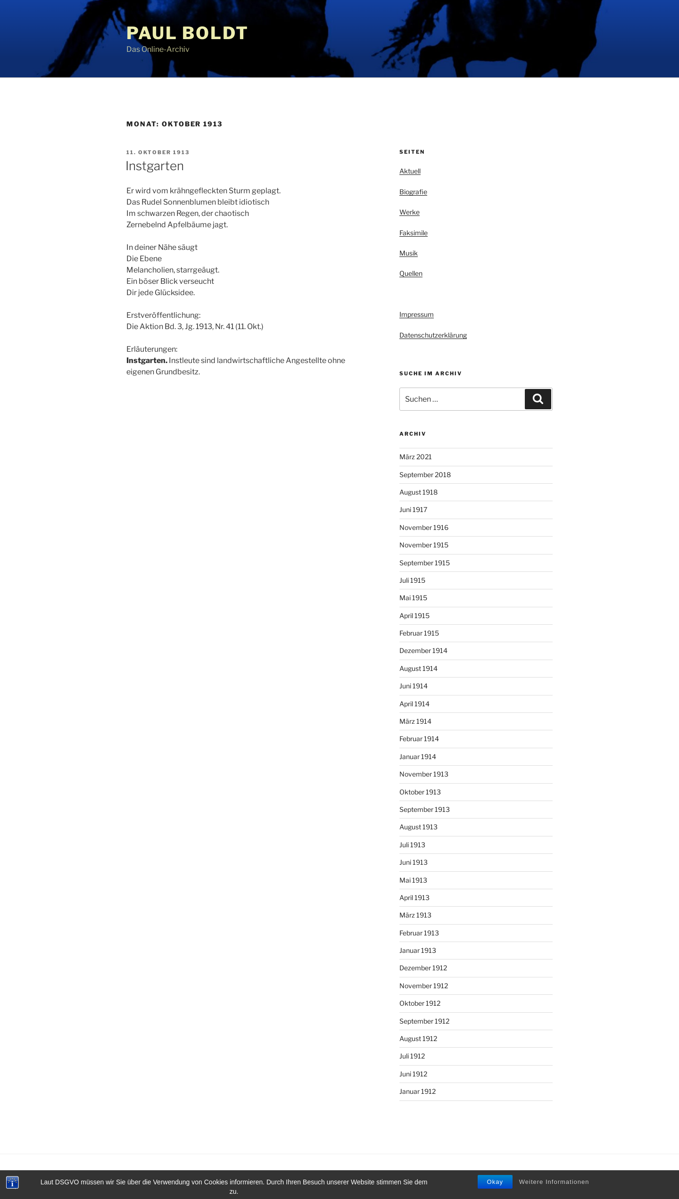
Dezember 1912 (423, 968)
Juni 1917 (413, 509)
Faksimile (413, 233)
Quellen (410, 273)
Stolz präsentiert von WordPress (222, 1177)
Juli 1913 (412, 845)
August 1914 (418, 668)
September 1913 (424, 809)
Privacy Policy (145, 1177)
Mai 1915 (413, 598)
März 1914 (415, 721)
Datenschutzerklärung (433, 335)
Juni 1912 (413, 1074)
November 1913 (423, 774)
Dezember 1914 (423, 650)
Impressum (416, 314)
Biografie (413, 192)
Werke (409, 212)
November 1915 (423, 545)
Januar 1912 (417, 1091)
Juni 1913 (413, 862)
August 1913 (418, 827)
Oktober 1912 (419, 1003)
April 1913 (414, 897)
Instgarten (154, 165)
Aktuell (410, 171)
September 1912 (424, 1021)
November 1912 (423, 986)
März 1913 (415, 915)
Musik (408, 253)
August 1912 (418, 1038)
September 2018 (425, 475)
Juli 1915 (412, 580)
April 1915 (414, 616)
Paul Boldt (187, 33)
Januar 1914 (417, 756)
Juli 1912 (412, 1056)
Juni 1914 (413, 686)
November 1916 (423, 527)
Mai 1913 (413, 880)
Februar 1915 (419, 633)
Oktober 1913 (420, 792)
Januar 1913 (417, 950)
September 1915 (424, 563)
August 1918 (418, 492)
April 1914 (414, 704)
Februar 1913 (419, 933)
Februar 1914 (419, 739)
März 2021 (415, 457)
